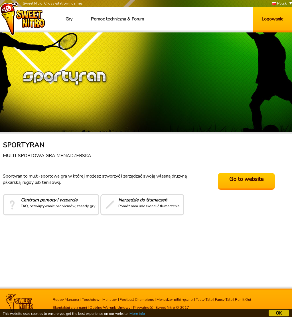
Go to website (246, 179)
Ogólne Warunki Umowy (110, 307)
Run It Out (243, 299)
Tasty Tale (204, 299)
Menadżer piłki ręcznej (175, 299)
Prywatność (143, 307)
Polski (279, 3)
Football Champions (137, 299)
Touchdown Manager (99, 299)
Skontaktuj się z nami (70, 307)
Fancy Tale (223, 299)
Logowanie (272, 19)
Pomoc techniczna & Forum (117, 19)
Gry (69, 19)
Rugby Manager (66, 299)
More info (137, 314)
